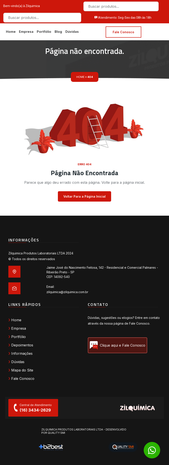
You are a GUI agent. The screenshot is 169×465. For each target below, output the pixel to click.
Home (11, 31)
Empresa (26, 31)
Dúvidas (72, 31)
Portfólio (44, 31)
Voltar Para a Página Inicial (84, 196)
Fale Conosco (123, 32)
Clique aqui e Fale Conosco (117, 345)
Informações (20, 353)
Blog (58, 31)
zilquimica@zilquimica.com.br (67, 292)
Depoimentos (20, 345)
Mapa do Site (20, 370)
